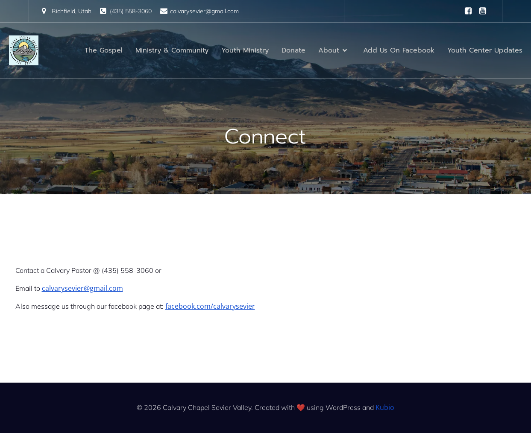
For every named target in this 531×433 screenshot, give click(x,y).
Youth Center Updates (484, 50)
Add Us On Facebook (398, 50)
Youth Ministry (245, 50)
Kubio (385, 407)
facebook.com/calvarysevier (210, 306)
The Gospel (104, 50)
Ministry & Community (171, 50)
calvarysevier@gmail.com (82, 288)
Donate (293, 50)
